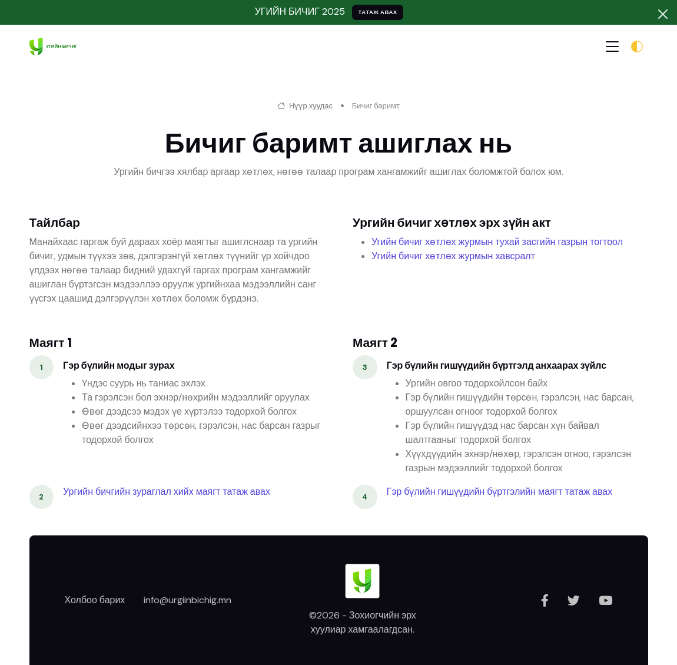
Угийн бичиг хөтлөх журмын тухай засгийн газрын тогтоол (497, 242)
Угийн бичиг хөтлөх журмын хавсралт (453, 256)
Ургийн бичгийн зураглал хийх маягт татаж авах (166, 491)
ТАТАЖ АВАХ (377, 12)
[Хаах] (663, 14)
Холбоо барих (95, 600)
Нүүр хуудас (305, 106)
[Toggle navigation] (612, 46)
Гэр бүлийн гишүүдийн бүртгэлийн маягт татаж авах (500, 491)
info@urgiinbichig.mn (187, 600)
